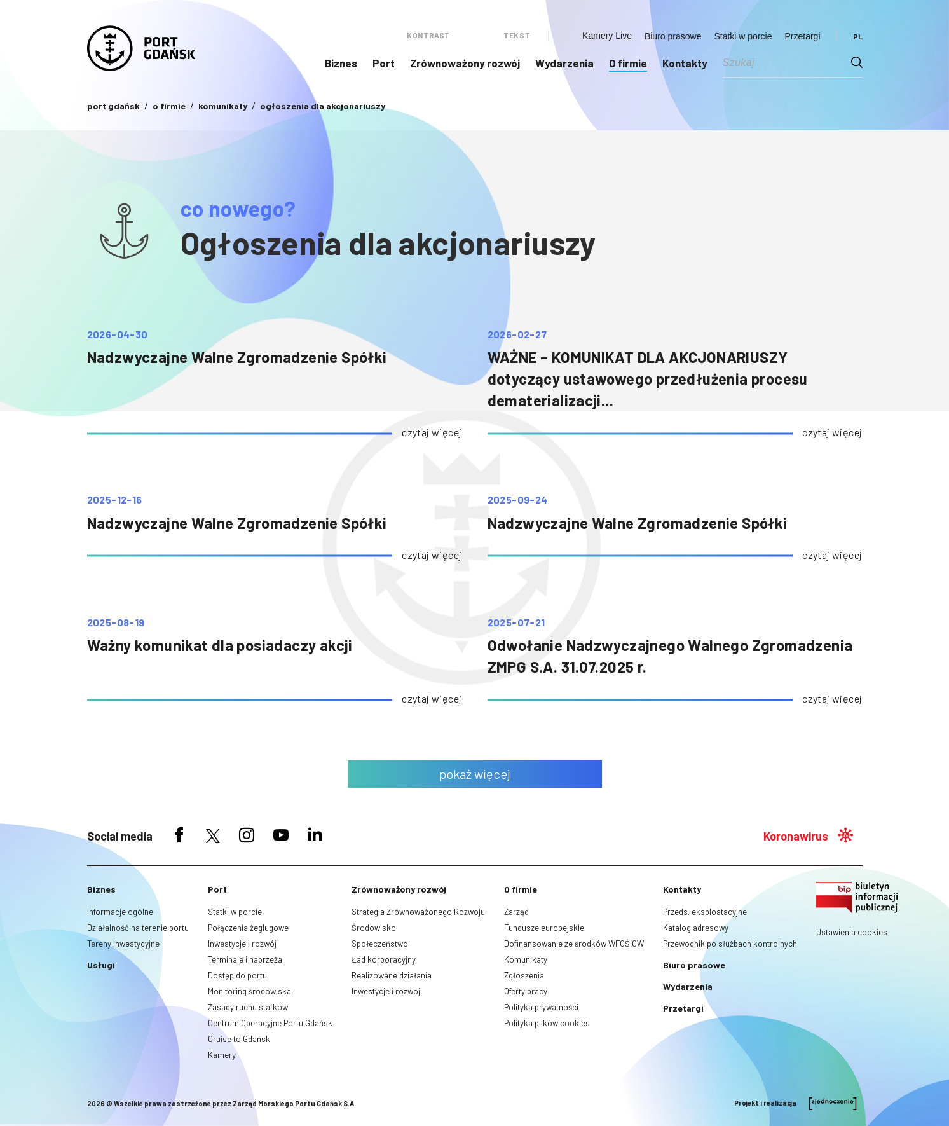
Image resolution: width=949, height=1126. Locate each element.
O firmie (628, 63)
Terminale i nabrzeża (245, 959)
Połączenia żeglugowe (248, 928)
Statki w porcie (743, 36)
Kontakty (684, 63)
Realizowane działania (392, 975)
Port (383, 63)
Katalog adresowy (695, 928)
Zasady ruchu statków (248, 1007)
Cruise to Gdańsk (239, 1039)
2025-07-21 (516, 622)
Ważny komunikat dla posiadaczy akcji (220, 645)
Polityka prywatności (541, 1007)
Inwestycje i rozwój (242, 943)
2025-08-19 (116, 622)
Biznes (341, 63)
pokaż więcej (474, 773)
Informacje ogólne (120, 912)
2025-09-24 (518, 499)
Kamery (222, 1055)
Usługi (101, 964)
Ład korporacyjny (384, 959)
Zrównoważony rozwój (465, 63)
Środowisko (374, 928)
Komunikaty (525, 959)
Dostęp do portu (237, 975)
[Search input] (787, 62)
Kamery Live (607, 36)
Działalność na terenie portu (138, 928)
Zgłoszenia (524, 975)
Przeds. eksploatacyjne (705, 912)
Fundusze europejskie (544, 928)
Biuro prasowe (673, 36)
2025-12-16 (114, 499)
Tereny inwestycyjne (123, 943)
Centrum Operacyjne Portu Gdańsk (270, 1023)
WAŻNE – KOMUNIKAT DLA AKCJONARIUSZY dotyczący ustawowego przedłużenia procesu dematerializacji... (648, 378)
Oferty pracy (525, 991)
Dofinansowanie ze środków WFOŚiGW (574, 943)
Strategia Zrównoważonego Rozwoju (418, 912)
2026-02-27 (517, 334)
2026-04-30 (117, 334)
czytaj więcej (431, 432)
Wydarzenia (564, 63)
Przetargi (802, 36)
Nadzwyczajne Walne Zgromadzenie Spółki (237, 357)
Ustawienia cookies (851, 932)
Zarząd (516, 912)
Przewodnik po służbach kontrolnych (730, 943)
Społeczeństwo (380, 943)
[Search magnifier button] (857, 62)
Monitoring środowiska (249, 991)
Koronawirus (795, 836)
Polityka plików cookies (547, 1023)
